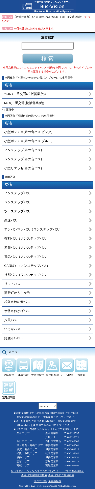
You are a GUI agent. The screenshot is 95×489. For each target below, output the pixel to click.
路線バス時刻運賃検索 (34, 475)
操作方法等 (40, 481)
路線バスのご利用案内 (61, 475)
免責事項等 (54, 481)
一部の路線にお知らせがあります (33, 28)
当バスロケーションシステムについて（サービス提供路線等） (47, 471)
